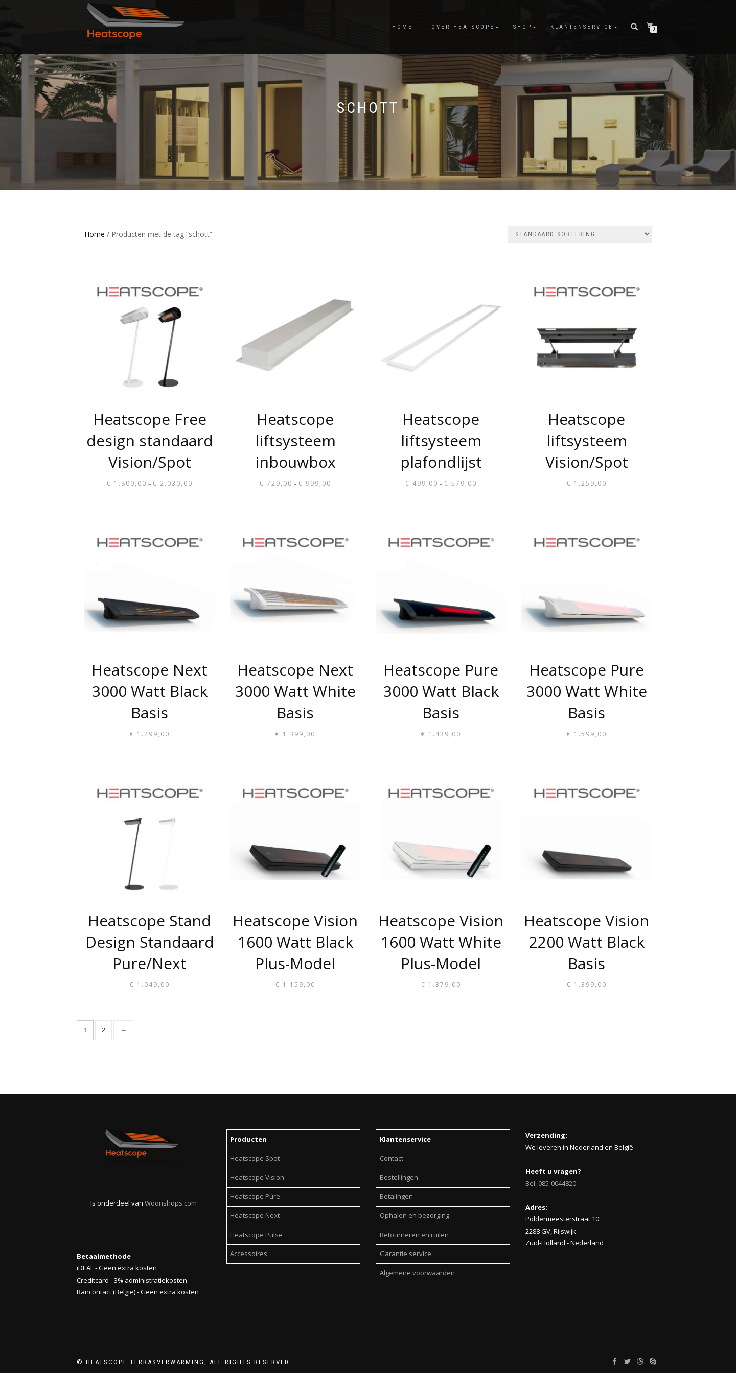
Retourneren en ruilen (414, 1234)
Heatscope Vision (257, 1177)
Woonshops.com (171, 1203)
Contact (391, 1158)
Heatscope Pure (255, 1196)
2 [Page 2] (103, 1029)
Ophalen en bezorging (414, 1215)
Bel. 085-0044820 (550, 1183)
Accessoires (248, 1253)
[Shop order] (580, 234)
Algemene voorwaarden (417, 1273)
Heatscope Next (255, 1215)
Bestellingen (399, 1177)
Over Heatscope (463, 26)
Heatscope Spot (255, 1158)
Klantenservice (581, 26)
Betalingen (396, 1196)
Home (402, 26)
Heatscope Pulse (256, 1234)
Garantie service (405, 1253)
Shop (522, 26)
